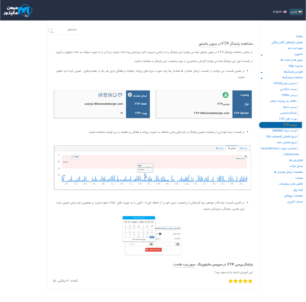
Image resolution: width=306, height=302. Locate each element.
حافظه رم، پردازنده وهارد (283, 101)
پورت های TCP (288, 119)
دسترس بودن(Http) (285, 83)
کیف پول (298, 190)
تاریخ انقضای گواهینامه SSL (281, 136)
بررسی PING (289, 95)
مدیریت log (296, 66)
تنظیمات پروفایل (293, 196)
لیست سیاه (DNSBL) (284, 131)
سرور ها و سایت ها (291, 60)
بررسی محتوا (290, 107)
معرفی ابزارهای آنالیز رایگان (287, 42)
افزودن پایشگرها (293, 71)
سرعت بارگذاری (288, 89)
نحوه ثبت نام (295, 48)
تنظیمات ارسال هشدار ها (288, 172)
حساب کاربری (295, 201)
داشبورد (298, 54)
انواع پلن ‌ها (296, 160)
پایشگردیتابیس (288, 113)
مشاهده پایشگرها (292, 77)
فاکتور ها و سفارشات (291, 184)
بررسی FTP (290, 125)
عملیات (299, 178)
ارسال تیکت (296, 166)
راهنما (299, 36)
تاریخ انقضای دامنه (287, 142)
